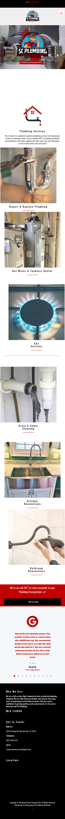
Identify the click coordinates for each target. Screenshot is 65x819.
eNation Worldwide (44, 805)
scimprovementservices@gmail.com (18, 749)
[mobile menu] (61, 13)
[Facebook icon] (32, 5)
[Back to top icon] (32, 796)
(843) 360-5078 (11, 740)
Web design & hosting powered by (26, 805)
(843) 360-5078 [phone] (33, 2)
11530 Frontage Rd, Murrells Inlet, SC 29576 (21, 731)
